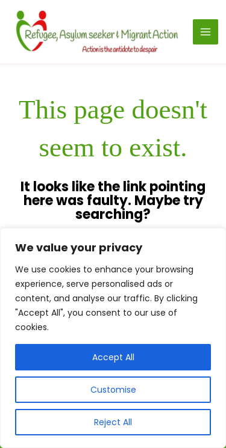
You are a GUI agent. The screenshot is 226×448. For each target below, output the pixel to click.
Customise (113, 390)
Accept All (113, 357)
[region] (113, 338)
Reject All (113, 422)
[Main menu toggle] (205, 31)
